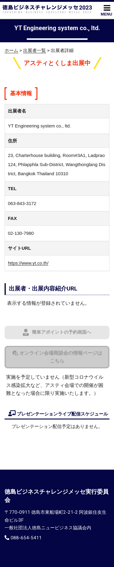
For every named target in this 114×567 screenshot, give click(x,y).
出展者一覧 (34, 50)
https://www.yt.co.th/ (28, 263)
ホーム (11, 50)
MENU (106, 10)
